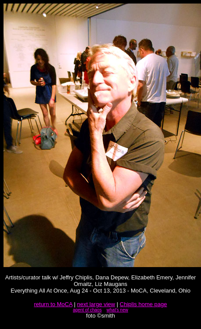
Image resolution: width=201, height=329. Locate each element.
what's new (117, 309)
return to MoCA (53, 304)
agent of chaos (87, 309)
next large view (96, 304)
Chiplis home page (143, 304)
